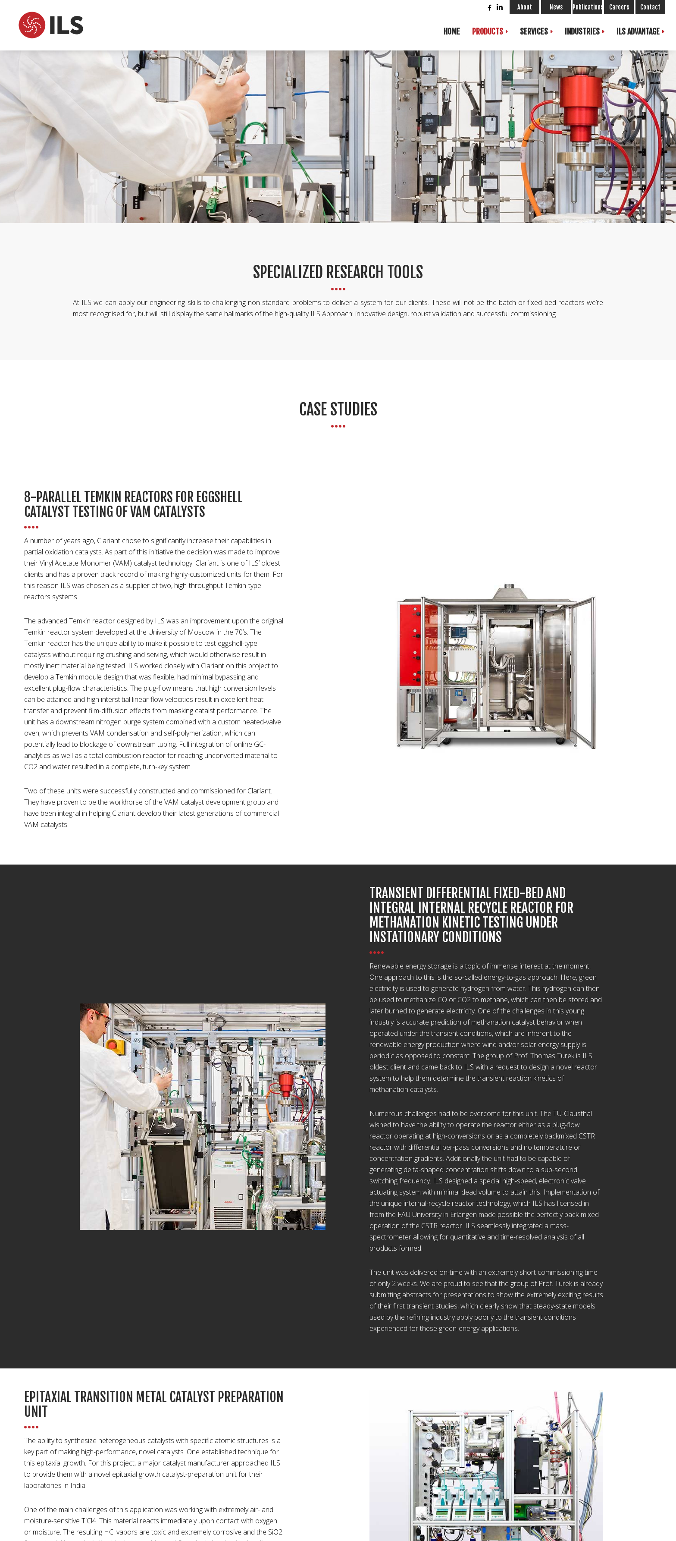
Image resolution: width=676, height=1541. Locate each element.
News (556, 7)
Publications (587, 7)
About (524, 7)
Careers (619, 7)
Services (534, 31)
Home (452, 31)
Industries (582, 31)
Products (487, 31)
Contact (650, 7)
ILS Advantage (638, 31)
